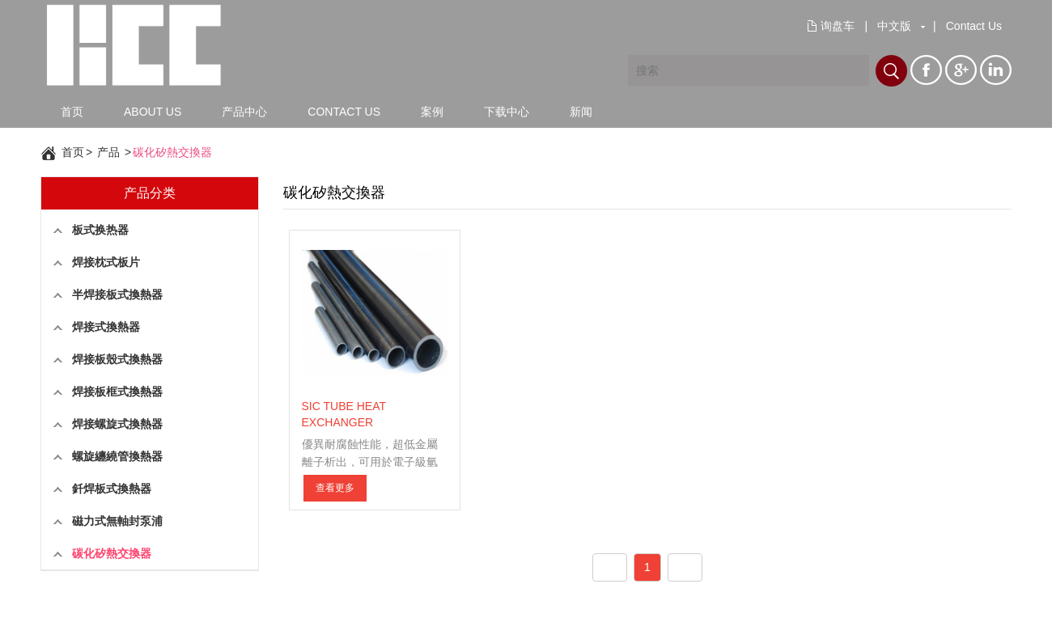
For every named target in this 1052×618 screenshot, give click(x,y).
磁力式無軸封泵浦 (117, 520)
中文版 (894, 25)
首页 (72, 111)
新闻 (581, 111)
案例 (432, 111)
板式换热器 (100, 229)
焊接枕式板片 (106, 262)
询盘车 (838, 25)
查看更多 (335, 487)
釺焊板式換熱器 (111, 488)
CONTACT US (344, 111)
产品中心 (244, 111)
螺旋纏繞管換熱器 (117, 456)
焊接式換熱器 (106, 326)
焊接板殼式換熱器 (117, 359)
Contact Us (974, 25)
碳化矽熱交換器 (172, 152)
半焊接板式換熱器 (117, 294)
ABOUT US (152, 111)
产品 (108, 152)
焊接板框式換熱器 (117, 391)
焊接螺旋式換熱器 (117, 423)
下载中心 (506, 111)
